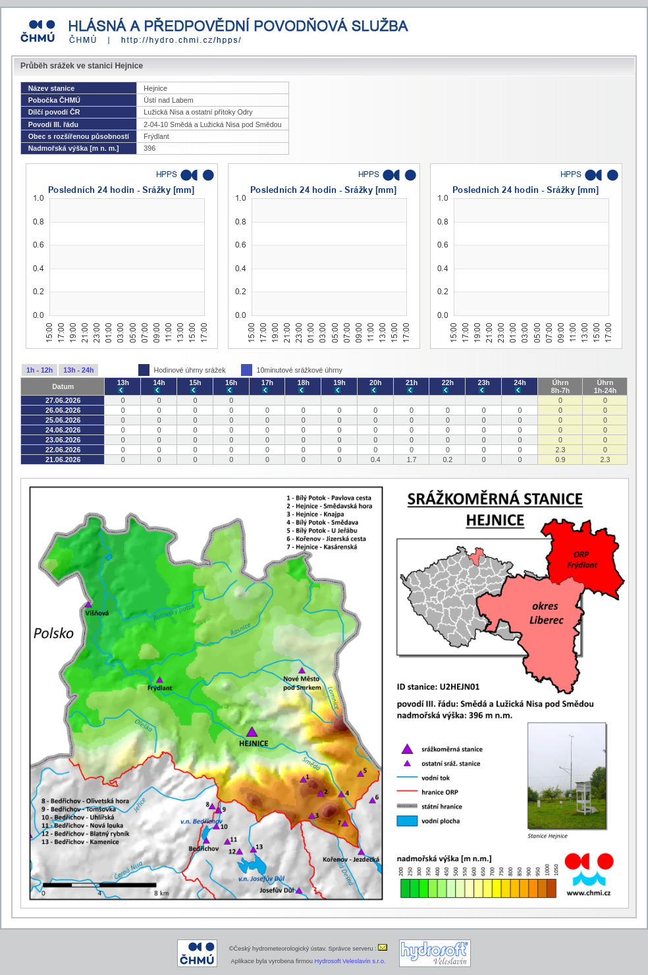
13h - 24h (78, 370)
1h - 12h (39, 370)
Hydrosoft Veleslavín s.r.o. (350, 961)
